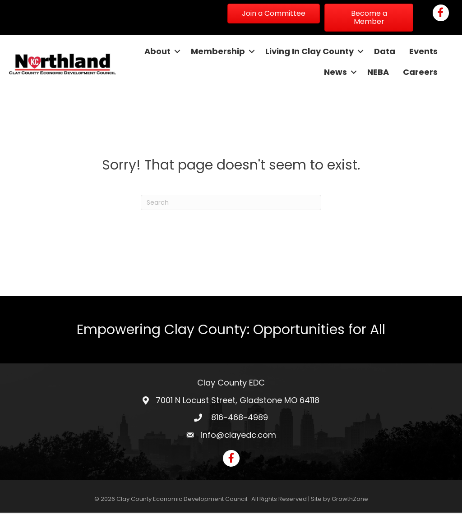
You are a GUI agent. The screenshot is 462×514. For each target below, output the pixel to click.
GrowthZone (350, 500)
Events (423, 51)
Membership (217, 51)
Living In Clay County (309, 51)
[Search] (231, 204)
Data (384, 51)
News (334, 72)
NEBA (377, 72)
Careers (419, 72)
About (157, 51)
